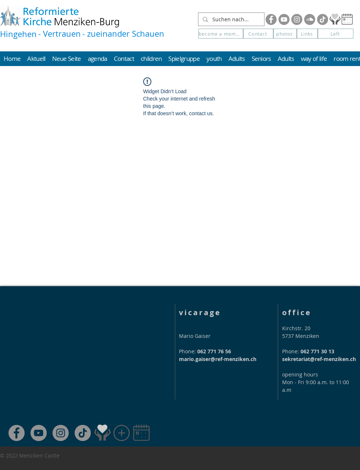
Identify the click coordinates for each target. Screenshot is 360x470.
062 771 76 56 (214, 351)
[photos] (285, 34)
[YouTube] (283, 19)
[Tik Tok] (322, 19)
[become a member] (220, 34)
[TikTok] (83, 433)
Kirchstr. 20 (296, 328)
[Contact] (258, 34)
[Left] (335, 34)
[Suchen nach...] (230, 19)
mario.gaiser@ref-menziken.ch (217, 359)
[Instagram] (296, 19)
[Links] (307, 34)
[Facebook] (271, 19)
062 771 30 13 (317, 351)
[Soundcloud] (309, 19)
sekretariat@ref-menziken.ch (319, 359)
